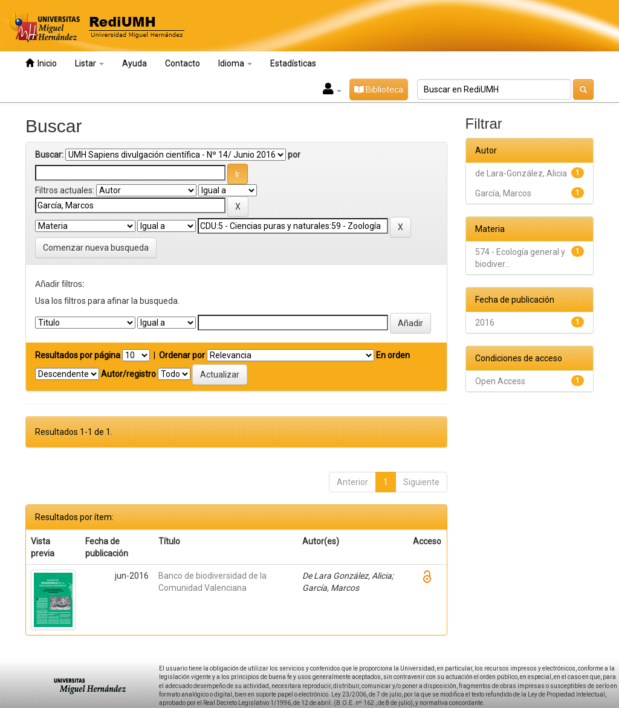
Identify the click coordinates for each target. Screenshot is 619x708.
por (294, 154)
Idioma (235, 63)
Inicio (41, 63)
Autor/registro (128, 374)
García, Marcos (503, 193)
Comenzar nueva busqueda (96, 248)
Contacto (182, 63)
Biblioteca (378, 89)
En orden (393, 355)
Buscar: (49, 154)
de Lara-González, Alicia (521, 173)
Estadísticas (293, 63)
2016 (484, 322)
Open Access (500, 381)
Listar (89, 63)
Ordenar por (182, 355)
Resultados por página (77, 355)
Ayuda (134, 63)
